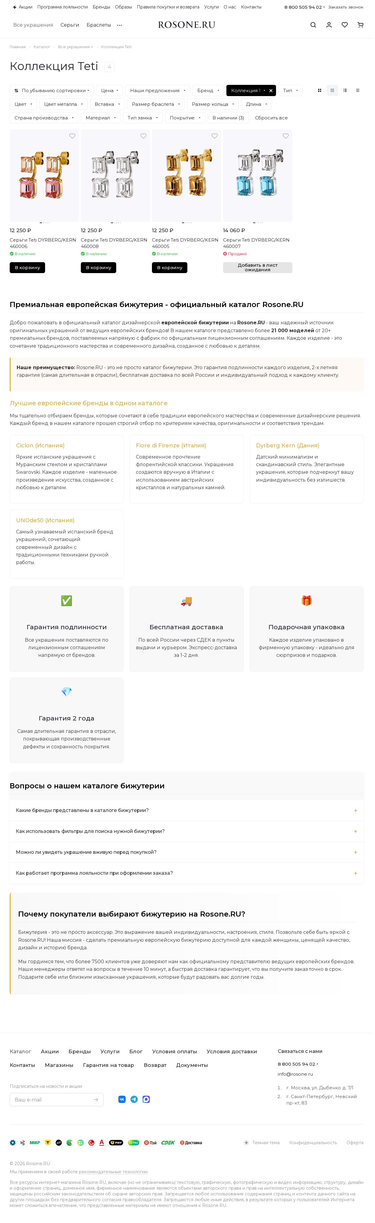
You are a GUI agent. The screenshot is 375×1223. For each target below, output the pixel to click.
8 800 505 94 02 (303, 7)
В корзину (27, 267)
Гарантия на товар (108, 1065)
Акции (50, 1051)
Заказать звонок (345, 7)
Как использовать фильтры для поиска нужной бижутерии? (93, 833)
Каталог (20, 1051)
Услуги (110, 1051)
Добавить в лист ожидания (258, 267)
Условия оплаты (174, 1051)
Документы (192, 1065)
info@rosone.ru (295, 1074)
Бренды (79, 1051)
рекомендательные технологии (113, 1172)
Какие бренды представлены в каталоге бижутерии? (84, 812)
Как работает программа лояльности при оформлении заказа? (97, 874)
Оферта (355, 1142)
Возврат (155, 1065)
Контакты (22, 1065)
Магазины (59, 1065)
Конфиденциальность (313, 1142)
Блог (136, 1051)
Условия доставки (232, 1051)
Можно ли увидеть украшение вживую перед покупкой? (88, 854)
